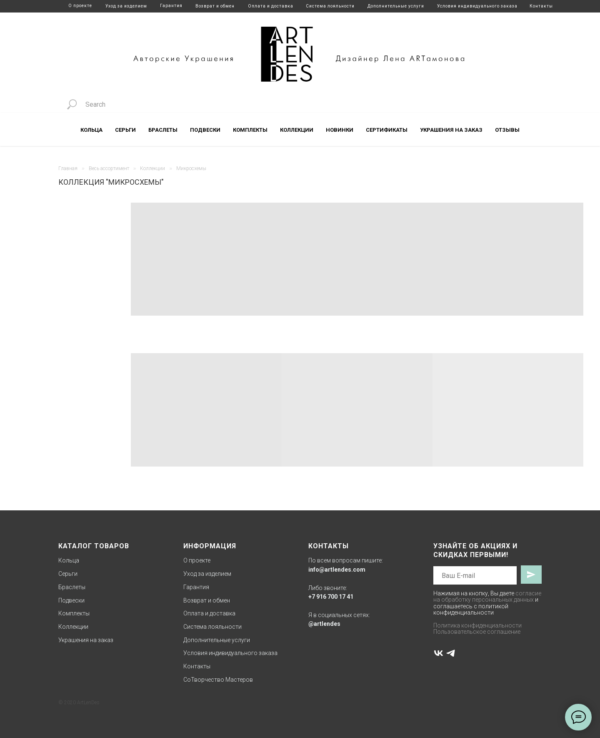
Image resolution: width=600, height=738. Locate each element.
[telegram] (450, 653)
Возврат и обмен (215, 6)
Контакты (541, 6)
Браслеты (163, 130)
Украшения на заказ (451, 130)
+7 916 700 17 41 (330, 596)
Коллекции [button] (296, 130)
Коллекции (152, 168)
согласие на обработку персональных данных (487, 596)
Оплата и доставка (270, 6)
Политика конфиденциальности (477, 625)
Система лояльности (330, 6)
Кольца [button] (91, 130)
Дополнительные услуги (396, 6)
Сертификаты (387, 130)
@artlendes (324, 623)
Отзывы (507, 130)
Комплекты (250, 130)
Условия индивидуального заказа (477, 6)
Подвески (205, 130)
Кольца (68, 560)
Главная (68, 168)
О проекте (80, 5)
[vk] (438, 653)
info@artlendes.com (336, 569)
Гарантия (171, 5)
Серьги (68, 573)
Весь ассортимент (109, 168)
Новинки (339, 130)
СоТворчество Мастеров (218, 679)
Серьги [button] (125, 130)
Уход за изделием (126, 6)
